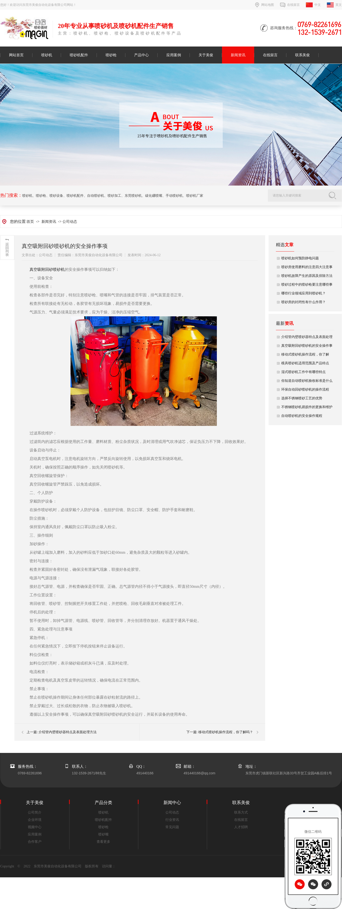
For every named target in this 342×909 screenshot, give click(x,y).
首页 (30, 222)
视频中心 (34, 827)
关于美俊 (206, 55)
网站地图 (267, 5)
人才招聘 (241, 827)
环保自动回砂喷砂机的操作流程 (305, 389)
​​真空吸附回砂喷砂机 (47, 269)
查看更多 (103, 841)
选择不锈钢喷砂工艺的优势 (301, 398)
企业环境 (34, 820)
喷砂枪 (111, 55)
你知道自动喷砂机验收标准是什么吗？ (306, 382)
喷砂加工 (114, 195)
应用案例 (173, 55)
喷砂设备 (56, 195)
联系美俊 (302, 55)
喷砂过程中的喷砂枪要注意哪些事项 (306, 286)
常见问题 (172, 827)
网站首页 (16, 55)
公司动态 (69, 222)
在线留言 (293, 5)
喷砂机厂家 (194, 195)
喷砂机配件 (79, 55)
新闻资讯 (238, 55)
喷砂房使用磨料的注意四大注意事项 (306, 268)
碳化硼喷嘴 (153, 195)
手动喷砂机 (174, 195)
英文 (338, 5)
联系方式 (241, 812)
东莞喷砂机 (133, 195)
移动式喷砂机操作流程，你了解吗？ (225, 732)
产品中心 (141, 55)
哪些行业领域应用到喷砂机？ (303, 293)
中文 (317, 5)
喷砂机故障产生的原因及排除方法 (306, 276)
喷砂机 (46, 55)
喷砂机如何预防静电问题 (300, 258)
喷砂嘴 (103, 834)
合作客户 (34, 841)
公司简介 (34, 812)
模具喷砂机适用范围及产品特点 (305, 363)
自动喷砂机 (95, 195)
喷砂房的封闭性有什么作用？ (303, 302)
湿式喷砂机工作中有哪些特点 (303, 372)
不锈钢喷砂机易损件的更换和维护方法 (306, 408)
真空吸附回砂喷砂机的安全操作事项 (306, 347)
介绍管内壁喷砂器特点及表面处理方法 (68, 732)
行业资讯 (172, 820)
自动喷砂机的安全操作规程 (301, 416)
